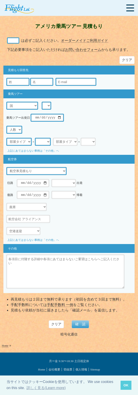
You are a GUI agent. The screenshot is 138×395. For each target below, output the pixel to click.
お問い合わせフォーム (83, 50)
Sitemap (95, 369)
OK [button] (125, 385)
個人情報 (81, 369)
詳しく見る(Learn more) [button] (46, 388)
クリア (127, 60)
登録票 (67, 369)
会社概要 (54, 369)
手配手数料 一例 (60, 305)
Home (5, 345)
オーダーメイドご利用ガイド (84, 40)
